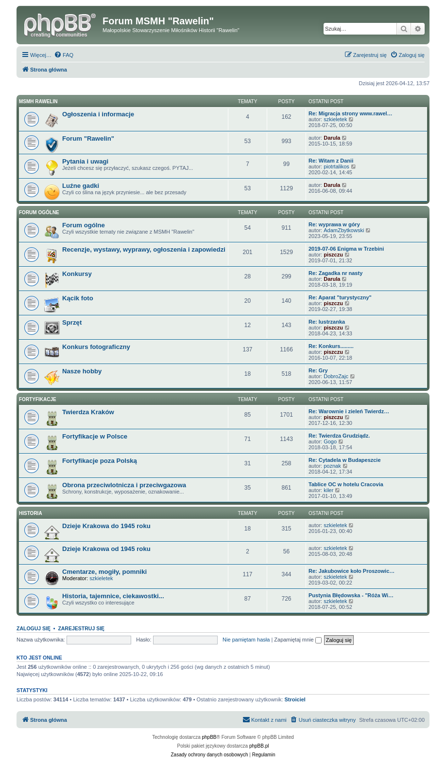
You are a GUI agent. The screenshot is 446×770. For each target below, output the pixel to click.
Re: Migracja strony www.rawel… (351, 113)
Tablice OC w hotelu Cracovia (346, 484)
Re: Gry (318, 370)
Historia (30, 513)
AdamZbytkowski (344, 230)
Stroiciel (295, 699)
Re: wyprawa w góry (334, 224)
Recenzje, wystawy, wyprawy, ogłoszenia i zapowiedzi (143, 249)
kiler (328, 490)
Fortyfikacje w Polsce (94, 436)
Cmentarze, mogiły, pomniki (104, 571)
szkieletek (335, 119)
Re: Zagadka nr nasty (335, 273)
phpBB (209, 737)
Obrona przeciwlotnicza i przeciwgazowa (124, 485)
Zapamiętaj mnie (297, 639)
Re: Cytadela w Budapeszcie (345, 460)
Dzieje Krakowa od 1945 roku (106, 548)
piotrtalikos (336, 166)
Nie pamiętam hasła (246, 639)
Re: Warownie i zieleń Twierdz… (349, 411)
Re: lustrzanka (327, 322)
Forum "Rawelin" (88, 138)
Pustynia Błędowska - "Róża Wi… (351, 595)
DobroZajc (336, 376)
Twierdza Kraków (88, 412)
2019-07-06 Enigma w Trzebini (346, 249)
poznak (332, 466)
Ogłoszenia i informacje (98, 114)
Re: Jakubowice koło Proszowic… (352, 571)
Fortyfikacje (37, 399)
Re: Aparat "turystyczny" (340, 297)
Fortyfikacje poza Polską (99, 460)
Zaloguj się (34, 628)
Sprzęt (72, 322)
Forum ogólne (39, 212)
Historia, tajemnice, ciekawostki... (113, 596)
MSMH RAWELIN (38, 101)
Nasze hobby (82, 371)
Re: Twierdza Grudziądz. (339, 436)
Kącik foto (77, 298)
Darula (332, 138)
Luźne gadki (80, 185)
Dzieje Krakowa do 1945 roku (106, 526)
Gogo (330, 441)
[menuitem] (63, 55)
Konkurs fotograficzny (96, 346)
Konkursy (77, 273)
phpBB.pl (259, 746)
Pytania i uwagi (85, 161)
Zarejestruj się (81, 628)
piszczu (333, 254)
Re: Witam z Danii (331, 161)
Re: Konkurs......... (331, 346)
